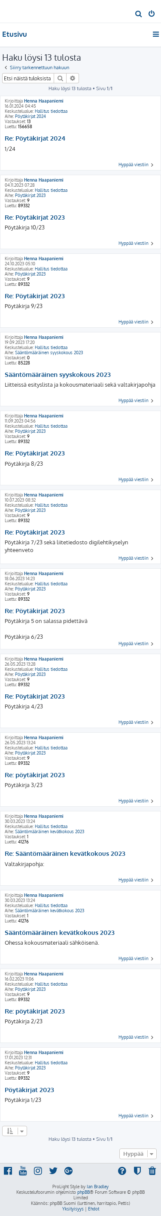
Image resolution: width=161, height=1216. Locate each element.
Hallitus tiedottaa (51, 111)
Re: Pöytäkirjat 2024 (35, 138)
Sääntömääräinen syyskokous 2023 (49, 352)
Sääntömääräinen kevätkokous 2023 (49, 831)
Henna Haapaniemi (44, 100)
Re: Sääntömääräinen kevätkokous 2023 (65, 854)
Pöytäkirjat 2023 (30, 195)
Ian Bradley (98, 1186)
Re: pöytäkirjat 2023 (35, 775)
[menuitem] (138, 14)
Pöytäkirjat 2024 (30, 116)
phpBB (83, 1192)
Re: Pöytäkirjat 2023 (35, 217)
